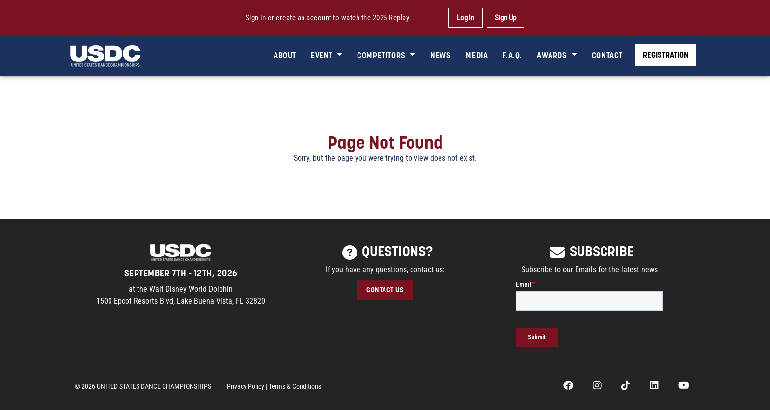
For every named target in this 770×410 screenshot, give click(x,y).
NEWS (440, 55)
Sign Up (505, 17)
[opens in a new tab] (568, 386)
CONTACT (607, 55)
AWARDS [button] (557, 55)
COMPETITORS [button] (386, 55)
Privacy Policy (245, 386)
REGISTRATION (665, 54)
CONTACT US (385, 289)
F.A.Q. (512, 55)
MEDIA (477, 55)
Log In (465, 17)
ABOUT (285, 55)
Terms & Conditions (295, 386)
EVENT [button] (326, 55)
